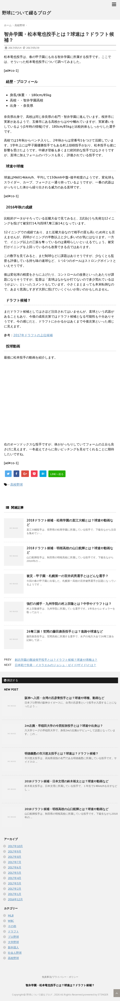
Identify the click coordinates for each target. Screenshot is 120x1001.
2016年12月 (15, 899)
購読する (11, 680)
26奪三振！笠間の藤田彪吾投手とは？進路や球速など (65, 631)
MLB (11, 915)
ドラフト (13, 931)
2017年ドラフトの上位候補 (33, 335)
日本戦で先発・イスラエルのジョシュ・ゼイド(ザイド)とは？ (55, 665)
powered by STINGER (95, 994)
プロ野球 (13, 937)
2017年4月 (14, 878)
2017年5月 (14, 873)
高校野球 (16, 484)
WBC (11, 921)
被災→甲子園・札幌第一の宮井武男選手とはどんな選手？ (67, 576)
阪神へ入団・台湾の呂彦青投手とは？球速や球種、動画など (64, 698)
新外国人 (13, 947)
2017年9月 (14, 851)
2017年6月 (14, 867)
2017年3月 (14, 883)
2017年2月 (14, 888)
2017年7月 (14, 862)
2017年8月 (14, 857)
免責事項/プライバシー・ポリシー (60, 976)
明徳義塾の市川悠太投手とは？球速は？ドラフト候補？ (61, 753)
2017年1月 (14, 894)
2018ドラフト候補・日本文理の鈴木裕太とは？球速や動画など (66, 781)
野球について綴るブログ (26, 13)
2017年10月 (15, 846)
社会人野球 (15, 953)
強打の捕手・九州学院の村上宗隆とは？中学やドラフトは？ (69, 604)
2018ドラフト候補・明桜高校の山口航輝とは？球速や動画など (66, 809)
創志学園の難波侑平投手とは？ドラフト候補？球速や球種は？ (56, 660)
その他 (12, 926)
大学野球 (13, 942)
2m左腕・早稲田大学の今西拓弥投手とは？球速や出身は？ (64, 726)
